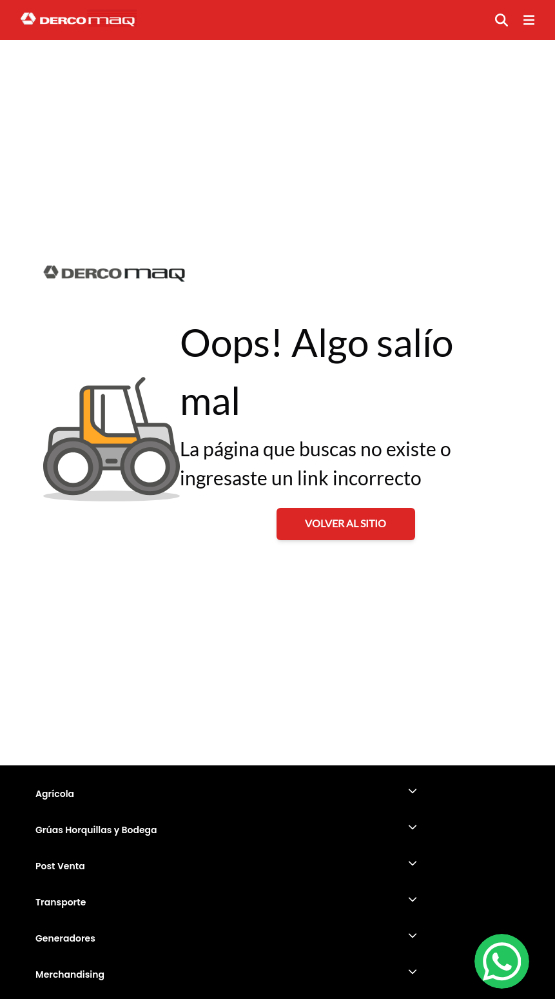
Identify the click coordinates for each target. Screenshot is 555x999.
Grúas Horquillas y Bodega (96, 829)
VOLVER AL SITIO (345, 523)
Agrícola (54, 793)
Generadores (65, 938)
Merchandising (69, 974)
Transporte (60, 902)
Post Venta (60, 866)
